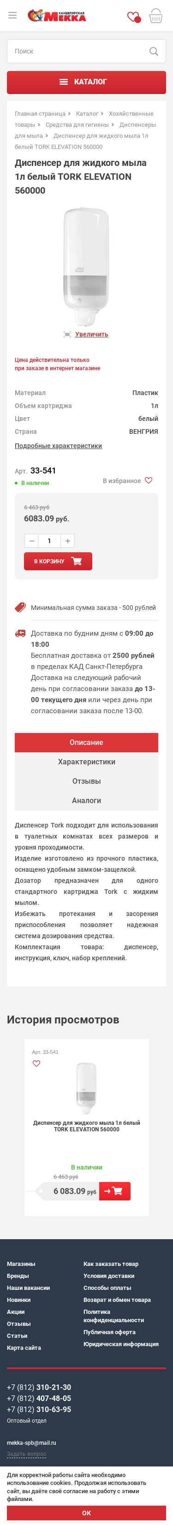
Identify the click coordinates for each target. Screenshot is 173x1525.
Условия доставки (109, 1275)
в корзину (49, 561)
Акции (15, 1311)
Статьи (17, 1335)
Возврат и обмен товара (117, 1299)
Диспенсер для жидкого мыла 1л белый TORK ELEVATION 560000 (86, 1126)
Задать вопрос (26, 1454)
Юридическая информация (121, 1344)
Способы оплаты (107, 1287)
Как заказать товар (111, 1263)
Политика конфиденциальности (114, 1316)
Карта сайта (24, 1347)
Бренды (18, 1275)
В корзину (115, 1191)
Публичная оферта (110, 1332)
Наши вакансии (28, 1287)
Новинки (18, 1299)
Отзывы (19, 1323)
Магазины (21, 1263)
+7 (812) (39, 1387)
